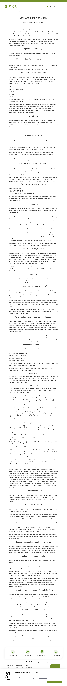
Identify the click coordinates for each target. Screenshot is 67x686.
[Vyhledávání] (43, 6)
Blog (27, 665)
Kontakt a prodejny (19, 669)
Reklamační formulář (20, 667)
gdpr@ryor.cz (15, 132)
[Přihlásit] (55, 6)
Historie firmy (8, 669)
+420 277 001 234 (50, 1)
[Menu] (6, 6)
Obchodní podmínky (20, 665)
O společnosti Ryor (9, 665)
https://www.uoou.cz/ (26, 454)
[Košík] (62, 6)
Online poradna (29, 667)
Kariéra (7, 667)
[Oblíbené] (58, 6)
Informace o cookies (43, 680)
